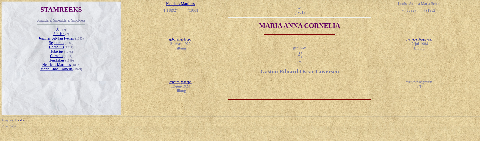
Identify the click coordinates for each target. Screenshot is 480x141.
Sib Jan (58, 34)
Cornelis (56, 56)
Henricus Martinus (56, 64)
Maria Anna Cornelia (56, 69)
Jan (59, 29)
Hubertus (57, 51)
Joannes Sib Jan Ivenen (57, 38)
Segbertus (56, 43)
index (21, 120)
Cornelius (56, 47)
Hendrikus (56, 60)
